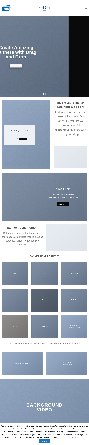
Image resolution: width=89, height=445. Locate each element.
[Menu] (85, 4)
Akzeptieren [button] (45, 441)
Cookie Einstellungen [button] (74, 437)
